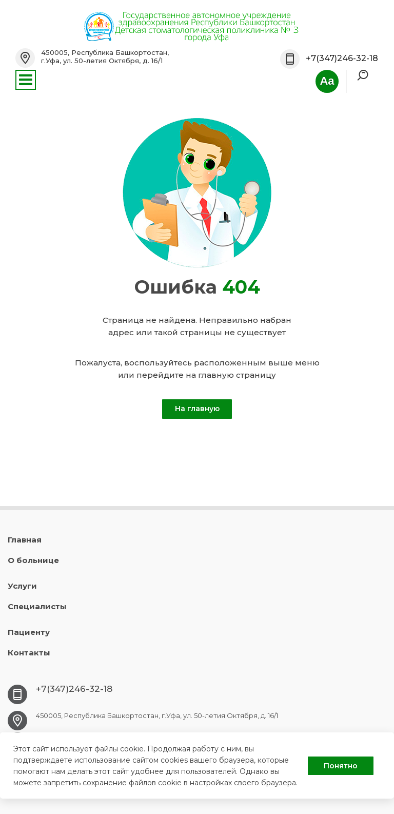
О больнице (33, 560)
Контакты (29, 652)
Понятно (341, 765)
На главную (197, 408)
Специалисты (37, 606)
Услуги (22, 586)
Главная (25, 540)
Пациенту (29, 632)
